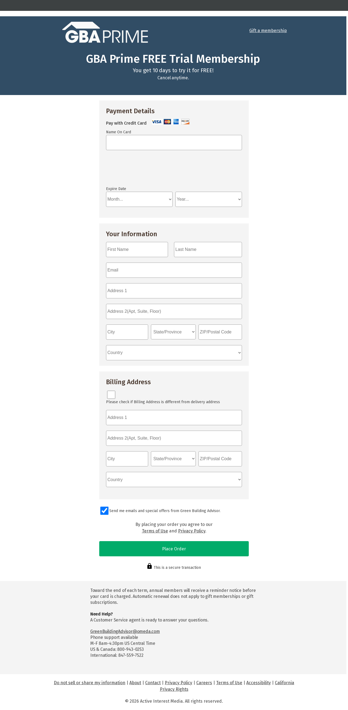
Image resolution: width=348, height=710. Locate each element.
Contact (153, 682)
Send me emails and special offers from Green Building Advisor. (164, 511)
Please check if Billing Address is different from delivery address (163, 402)
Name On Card (118, 132)
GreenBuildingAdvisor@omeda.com (125, 631)
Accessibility (258, 682)
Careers (204, 682)
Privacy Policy (191, 531)
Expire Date (116, 189)
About (135, 682)
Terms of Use (155, 531)
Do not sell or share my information (89, 682)
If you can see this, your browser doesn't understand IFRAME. (130, 171)
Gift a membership (268, 30)
